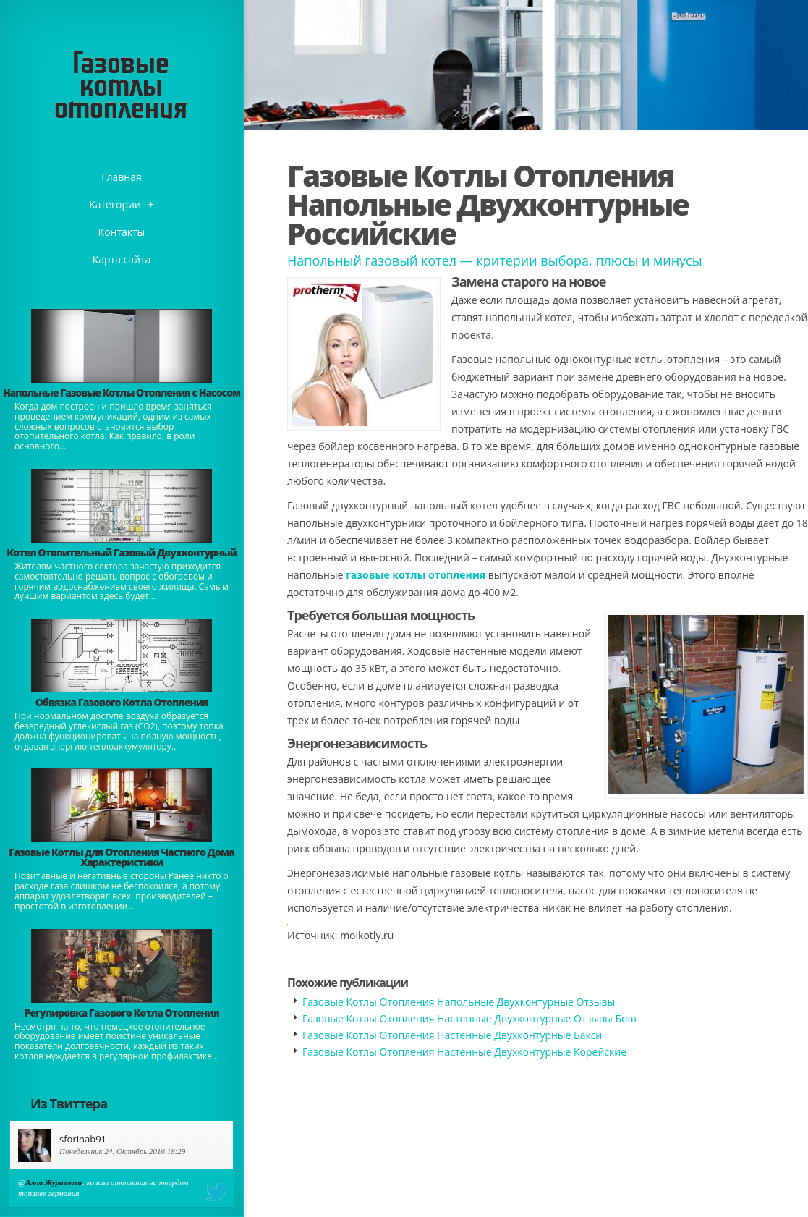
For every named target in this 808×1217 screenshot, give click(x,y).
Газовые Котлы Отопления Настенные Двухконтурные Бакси (452, 1035)
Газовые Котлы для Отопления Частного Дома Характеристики (121, 857)
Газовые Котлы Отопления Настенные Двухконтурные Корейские (464, 1052)
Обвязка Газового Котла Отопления (121, 702)
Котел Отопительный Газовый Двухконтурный (121, 552)
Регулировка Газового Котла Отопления (122, 1012)
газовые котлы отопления (415, 575)
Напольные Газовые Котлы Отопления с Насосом (121, 392)
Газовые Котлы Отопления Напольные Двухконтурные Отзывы (458, 1002)
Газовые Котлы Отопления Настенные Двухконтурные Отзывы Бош (469, 1018)
